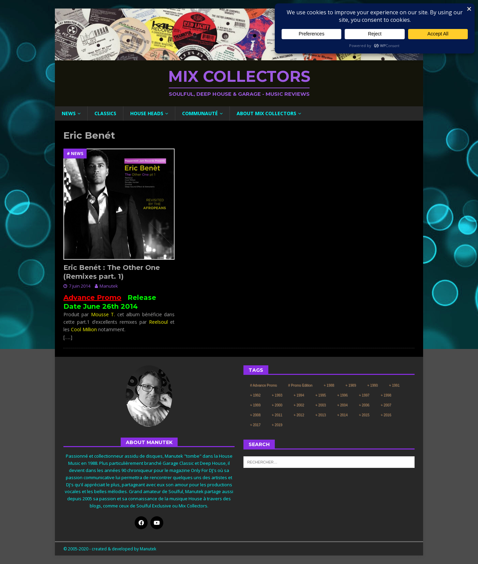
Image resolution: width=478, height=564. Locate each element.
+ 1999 (255, 405)
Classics (105, 113)
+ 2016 (385, 415)
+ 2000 (277, 405)
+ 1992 (255, 395)
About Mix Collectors (266, 113)
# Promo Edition (300, 385)
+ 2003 (320, 405)
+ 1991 (394, 385)
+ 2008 (255, 415)
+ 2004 (342, 405)
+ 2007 (385, 405)
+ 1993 (277, 395)
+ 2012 (299, 415)
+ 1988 (329, 385)
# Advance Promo (263, 385)
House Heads (146, 113)
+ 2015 (364, 415)
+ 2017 (255, 425)
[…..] (67, 337)
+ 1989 (350, 385)
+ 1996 (342, 395)
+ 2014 (342, 415)
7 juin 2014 (79, 286)
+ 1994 (299, 395)
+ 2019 (277, 425)
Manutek (109, 286)
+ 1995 (320, 395)
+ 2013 (320, 415)
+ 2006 (364, 405)
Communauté (200, 113)
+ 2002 (299, 405)
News (69, 113)
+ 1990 (372, 385)
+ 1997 (364, 395)
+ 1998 (385, 395)
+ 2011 (277, 415)
